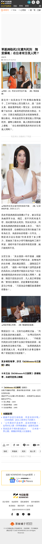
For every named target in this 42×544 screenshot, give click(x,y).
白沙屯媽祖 (6, 6)
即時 (21, 6)
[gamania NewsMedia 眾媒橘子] (21, 524)
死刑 (23, 451)
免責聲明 (15, 502)
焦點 (15, 6)
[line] (23, 514)
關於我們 (21, 506)
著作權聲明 (35, 502)
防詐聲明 (6, 502)
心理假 (23, 10)
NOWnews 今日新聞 (12, 387)
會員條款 (12, 506)
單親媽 (14, 451)
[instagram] (17, 514)
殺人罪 (32, 451)
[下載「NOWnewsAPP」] (5, 445)
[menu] (40, 6)
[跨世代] (5, 10)
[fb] (12, 514)
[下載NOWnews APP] (33, 2)
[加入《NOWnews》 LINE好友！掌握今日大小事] (26, 445)
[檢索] (38, 2)
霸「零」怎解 (35, 10)
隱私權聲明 (24, 502)
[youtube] (29, 514)
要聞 (27, 6)
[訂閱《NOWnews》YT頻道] (36, 445)
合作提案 (30, 506)
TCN (14, 10)
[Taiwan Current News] (29, 2)
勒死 (5, 451)
